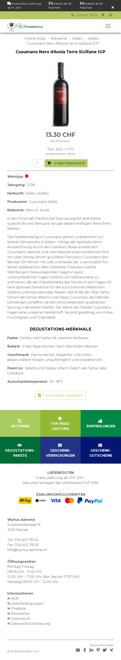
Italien (77, 38)
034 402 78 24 (26, 540)
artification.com (28, 651)
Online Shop (34, 38)
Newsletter (20, 614)
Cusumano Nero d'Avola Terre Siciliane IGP (63, 43)
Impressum (20, 619)
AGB (15, 598)
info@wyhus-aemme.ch (27, 550)
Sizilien (93, 38)
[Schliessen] (113, 8)
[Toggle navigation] (108, 26)
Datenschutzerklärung (30, 624)
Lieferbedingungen (27, 604)
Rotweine (59, 38)
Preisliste (18, 609)
